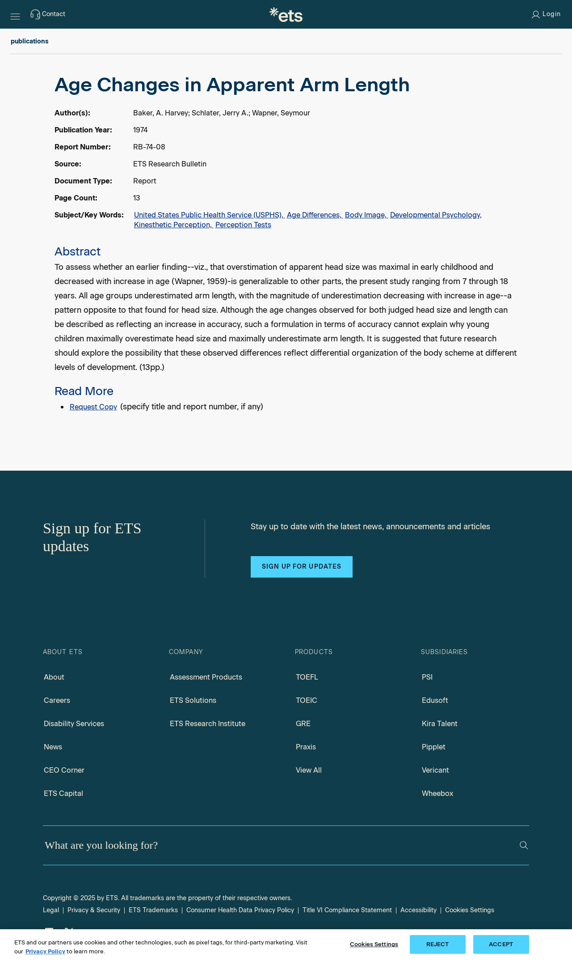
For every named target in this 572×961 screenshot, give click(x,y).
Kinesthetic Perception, (174, 225)
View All (309, 770)
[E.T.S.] (286, 14)
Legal (51, 910)
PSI (427, 677)
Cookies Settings (469, 910)
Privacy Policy (45, 951)
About (54, 677)
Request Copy (93, 407)
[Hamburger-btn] (15, 14)
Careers (57, 700)
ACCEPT (501, 944)
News (53, 747)
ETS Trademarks (153, 910)
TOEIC (306, 700)
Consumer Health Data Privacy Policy (240, 910)
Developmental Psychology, (436, 215)
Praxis (306, 747)
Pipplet (434, 747)
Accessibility (418, 910)
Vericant (435, 770)
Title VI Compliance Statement (347, 910)
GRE (303, 723)
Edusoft (435, 700)
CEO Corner (64, 770)
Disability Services (74, 723)
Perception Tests (243, 225)
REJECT (437, 944)
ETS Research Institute (207, 723)
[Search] (524, 845)
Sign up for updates (301, 566)
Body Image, (366, 215)
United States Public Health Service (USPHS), (209, 215)
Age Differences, (315, 215)
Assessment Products (206, 677)
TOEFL (307, 677)
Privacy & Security (93, 910)
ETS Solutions (193, 700)
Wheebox (437, 793)
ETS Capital (63, 793)
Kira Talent (440, 723)
